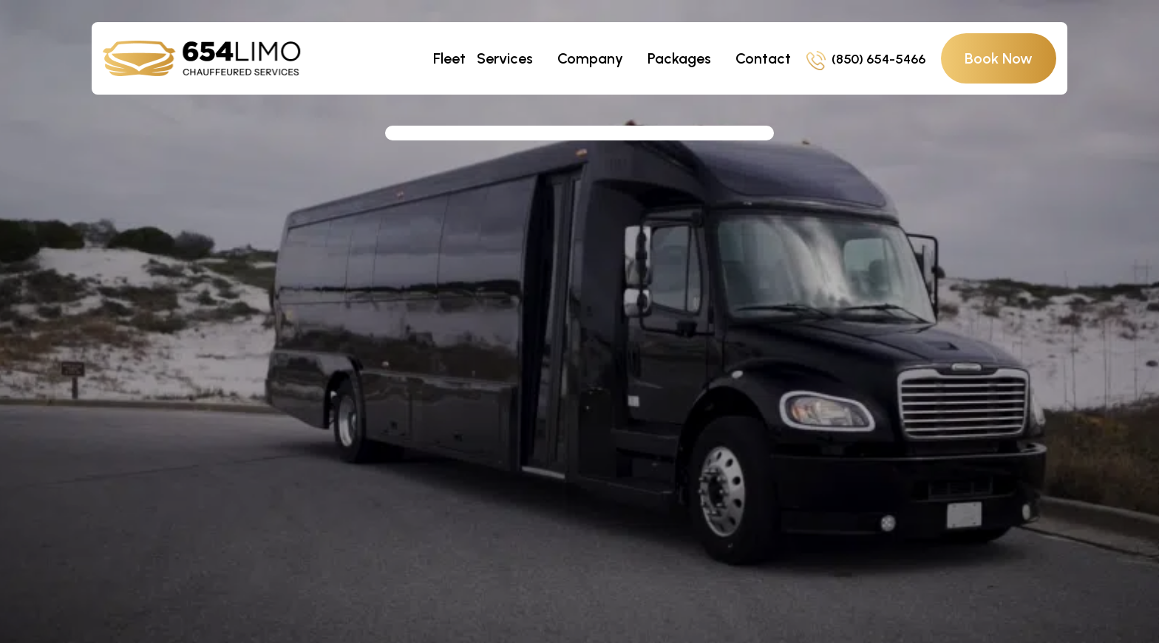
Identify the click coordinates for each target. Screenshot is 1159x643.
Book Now (999, 58)
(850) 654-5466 (865, 59)
